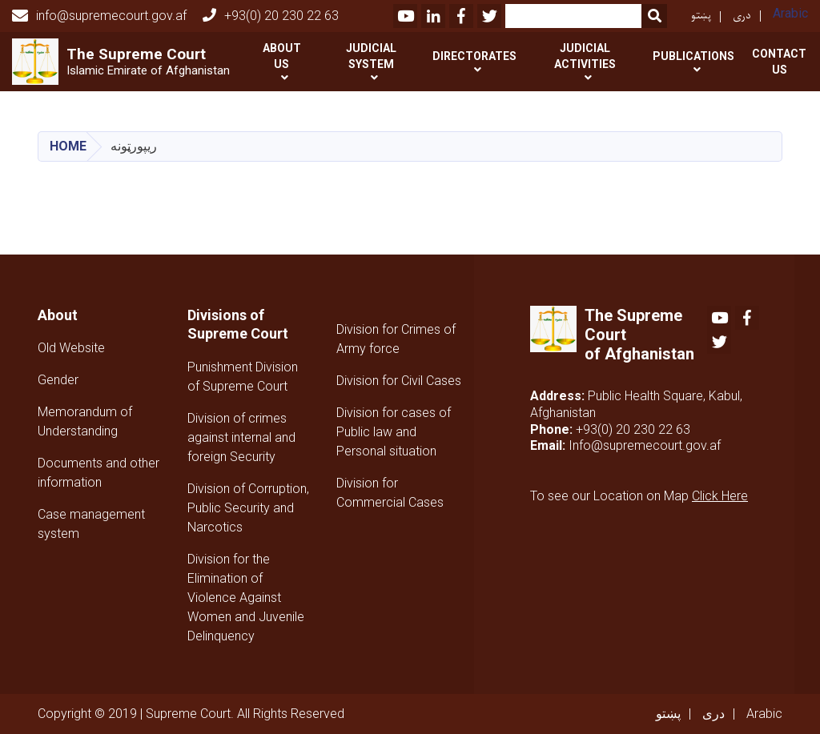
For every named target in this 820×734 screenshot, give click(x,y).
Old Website (71, 347)
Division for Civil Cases (398, 380)
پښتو (701, 16)
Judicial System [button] (371, 56)
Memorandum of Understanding (85, 421)
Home (68, 146)
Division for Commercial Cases (390, 492)
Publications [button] (693, 56)
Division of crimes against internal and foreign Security (241, 437)
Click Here (720, 495)
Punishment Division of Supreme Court (242, 376)
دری (742, 16)
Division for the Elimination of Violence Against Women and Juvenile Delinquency (245, 598)
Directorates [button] (474, 56)
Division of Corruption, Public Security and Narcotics (248, 508)
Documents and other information (98, 472)
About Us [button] (282, 56)
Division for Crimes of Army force (396, 339)
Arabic (790, 13)
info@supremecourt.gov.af (99, 16)
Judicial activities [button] (585, 56)
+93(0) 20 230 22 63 (271, 15)
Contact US (779, 61)
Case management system (91, 524)
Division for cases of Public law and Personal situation (393, 432)
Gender (58, 379)
